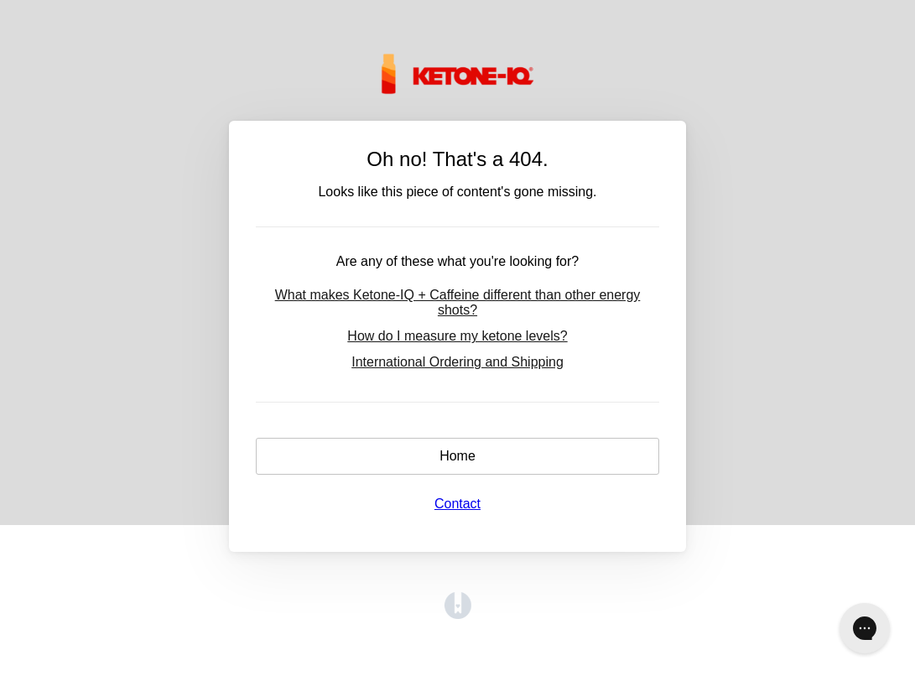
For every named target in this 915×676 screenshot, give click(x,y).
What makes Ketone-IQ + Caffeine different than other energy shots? (458, 302)
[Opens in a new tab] (458, 614)
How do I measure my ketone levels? (457, 336)
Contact (457, 504)
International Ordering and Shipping (457, 362)
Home (457, 456)
